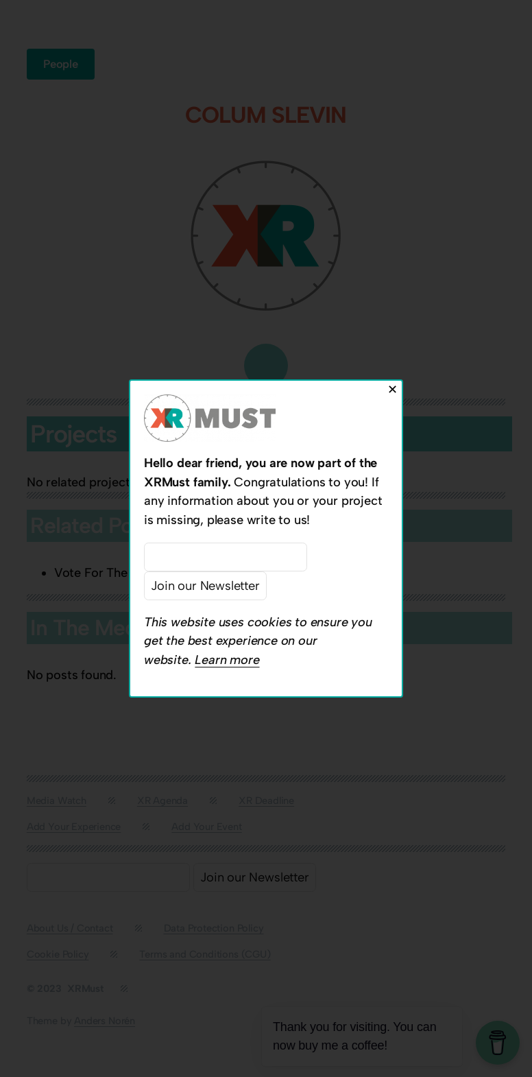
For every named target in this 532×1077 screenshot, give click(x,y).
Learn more (227, 659)
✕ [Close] (392, 389)
